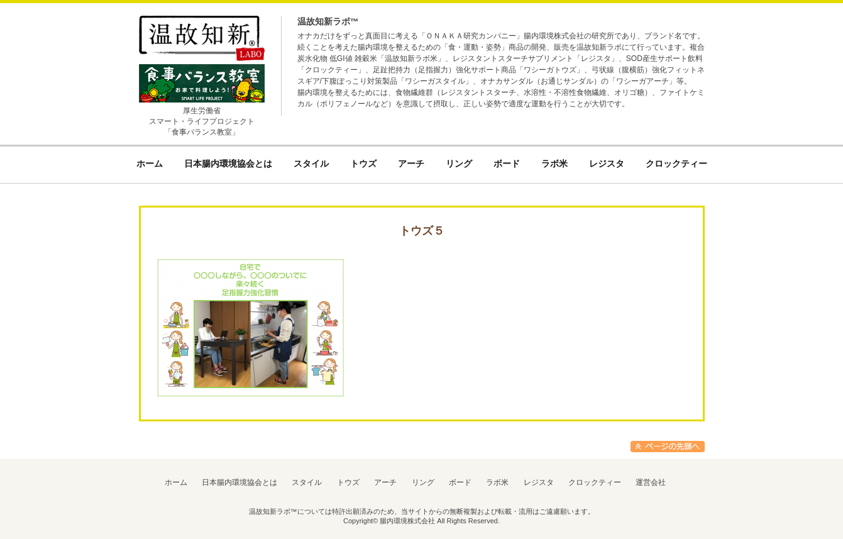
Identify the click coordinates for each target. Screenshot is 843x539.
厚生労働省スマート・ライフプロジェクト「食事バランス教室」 (202, 121)
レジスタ (539, 482)
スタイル (307, 482)
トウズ (348, 482)
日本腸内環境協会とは (239, 482)
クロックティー (594, 482)
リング (423, 482)
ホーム (176, 482)
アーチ (385, 482)
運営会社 (651, 482)
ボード (460, 482)
